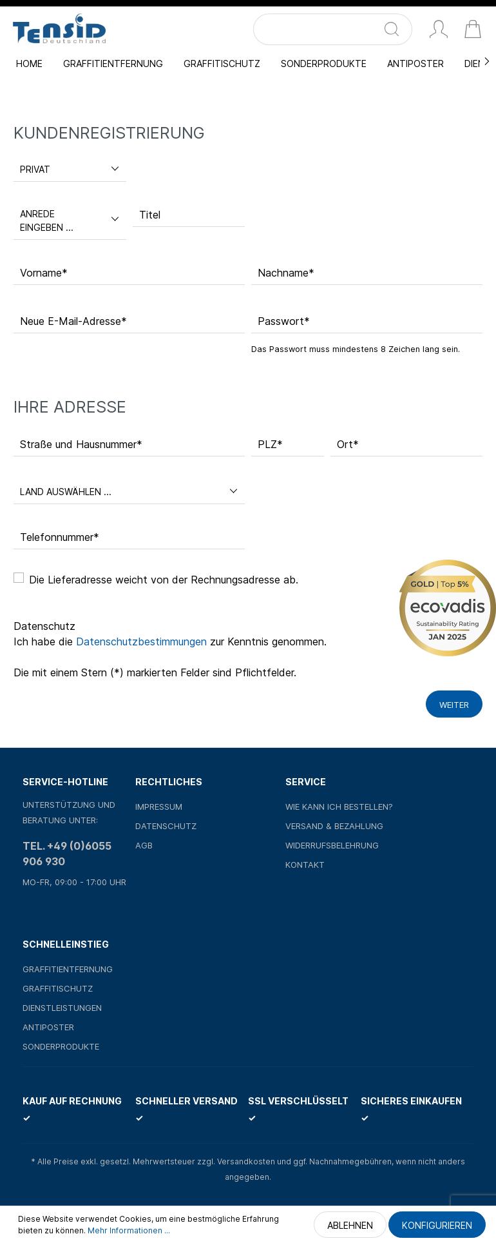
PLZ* (270, 444)
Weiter (454, 705)
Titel (149, 214)
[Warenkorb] (472, 30)
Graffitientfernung (68, 969)
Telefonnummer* (59, 537)
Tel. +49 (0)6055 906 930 (67, 853)
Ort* (348, 444)
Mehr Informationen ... (129, 1230)
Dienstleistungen (62, 1008)
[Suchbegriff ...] (318, 29)
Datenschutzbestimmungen (141, 641)
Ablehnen (350, 1225)
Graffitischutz (58, 988)
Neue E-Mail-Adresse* (73, 321)
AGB (144, 845)
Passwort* (284, 321)
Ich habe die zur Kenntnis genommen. (170, 641)
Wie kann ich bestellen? (339, 806)
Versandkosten (246, 1161)
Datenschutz (165, 826)
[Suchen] (397, 29)
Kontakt (305, 864)
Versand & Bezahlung (334, 826)
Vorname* (44, 272)
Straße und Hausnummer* (81, 444)
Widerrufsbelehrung (332, 845)
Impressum (158, 806)
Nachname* (286, 272)
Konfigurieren (437, 1225)
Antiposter (48, 1027)
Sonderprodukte (61, 1046)
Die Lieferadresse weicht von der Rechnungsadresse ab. (163, 579)
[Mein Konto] (438, 30)
